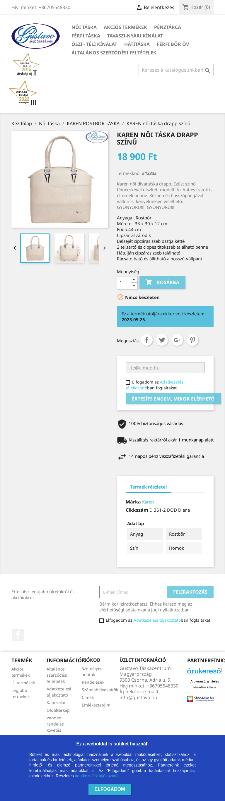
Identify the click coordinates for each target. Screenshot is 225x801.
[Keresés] (176, 70)
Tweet (162, 340)
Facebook (18, 635)
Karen (148, 502)
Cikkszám (137, 510)
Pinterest (192, 340)
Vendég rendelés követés (55, 724)
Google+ (177, 340)
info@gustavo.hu (138, 697)
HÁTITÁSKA (137, 44)
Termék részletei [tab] (148, 487)
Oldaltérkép (58, 710)
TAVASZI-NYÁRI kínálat (135, 35)
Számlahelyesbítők (100, 689)
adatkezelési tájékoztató (97, 776)
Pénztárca (167, 27)
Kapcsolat (56, 702)
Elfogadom (110, 789)
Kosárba (162, 282)
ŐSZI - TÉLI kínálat (94, 44)
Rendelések (93, 682)
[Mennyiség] (124, 282)
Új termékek (23, 682)
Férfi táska (85, 35)
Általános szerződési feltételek (113, 52)
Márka (133, 502)
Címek (88, 697)
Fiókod (91, 660)
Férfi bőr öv (173, 44)
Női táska (84, 27)
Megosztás (147, 340)
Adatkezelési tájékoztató (157, 620)
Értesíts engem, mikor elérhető (173, 399)
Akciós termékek (125, 27)
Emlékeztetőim (96, 705)
